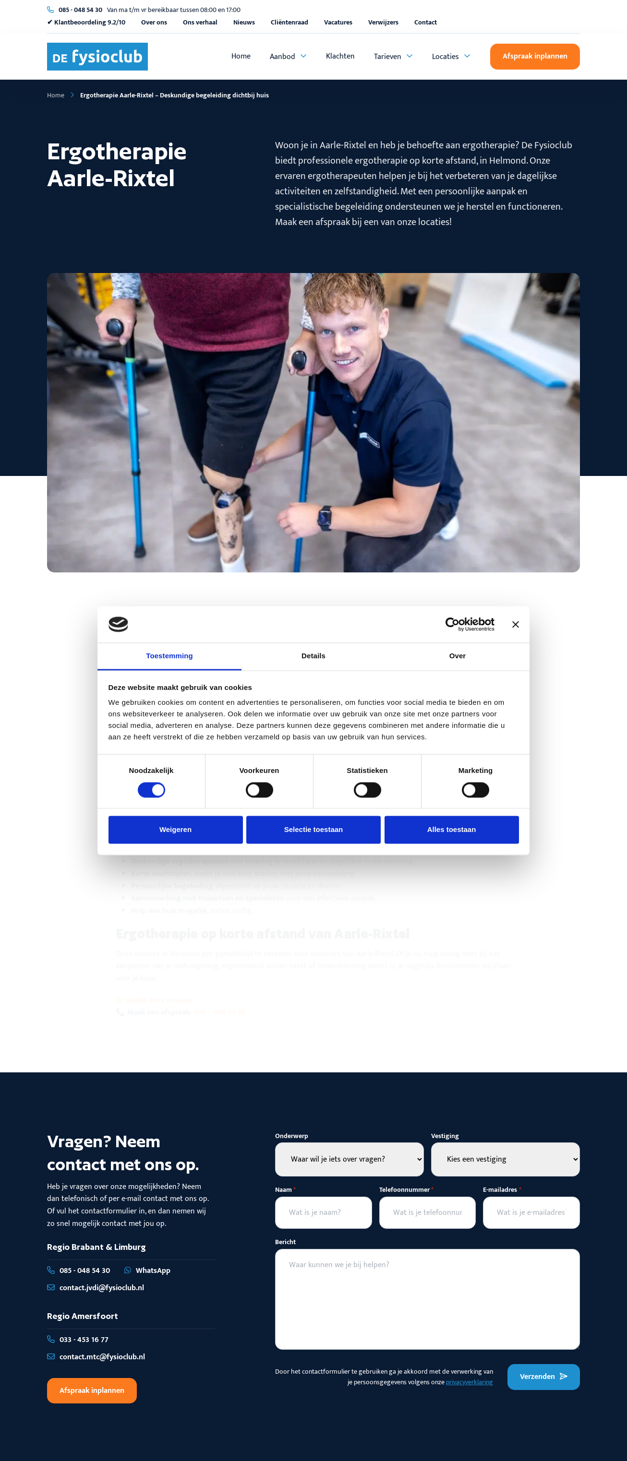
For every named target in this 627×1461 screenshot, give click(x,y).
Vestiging (445, 1136)
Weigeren (175, 830)
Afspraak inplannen (535, 56)
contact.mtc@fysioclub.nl (96, 1357)
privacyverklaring (469, 1382)
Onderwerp (291, 1136)
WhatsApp (147, 1270)
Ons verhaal (200, 22)
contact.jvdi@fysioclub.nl (95, 1288)
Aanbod (282, 56)
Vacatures (338, 22)
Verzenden (543, 1376)
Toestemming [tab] (169, 656)
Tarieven (387, 56)
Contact (425, 22)
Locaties (445, 56)
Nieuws (244, 22)
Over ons (154, 22)
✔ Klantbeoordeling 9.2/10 (86, 22)
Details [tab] (313, 656)
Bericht (285, 1242)
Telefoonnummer (406, 1190)
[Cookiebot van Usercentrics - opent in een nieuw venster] (452, 624)
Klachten (340, 56)
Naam (285, 1190)
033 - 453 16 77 (78, 1339)
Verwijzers (383, 22)
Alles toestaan (451, 830)
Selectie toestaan (313, 830)
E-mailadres (502, 1190)
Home (241, 56)
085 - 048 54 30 (80, 9)
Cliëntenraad (289, 22)
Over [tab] (457, 656)
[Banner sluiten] (515, 624)
